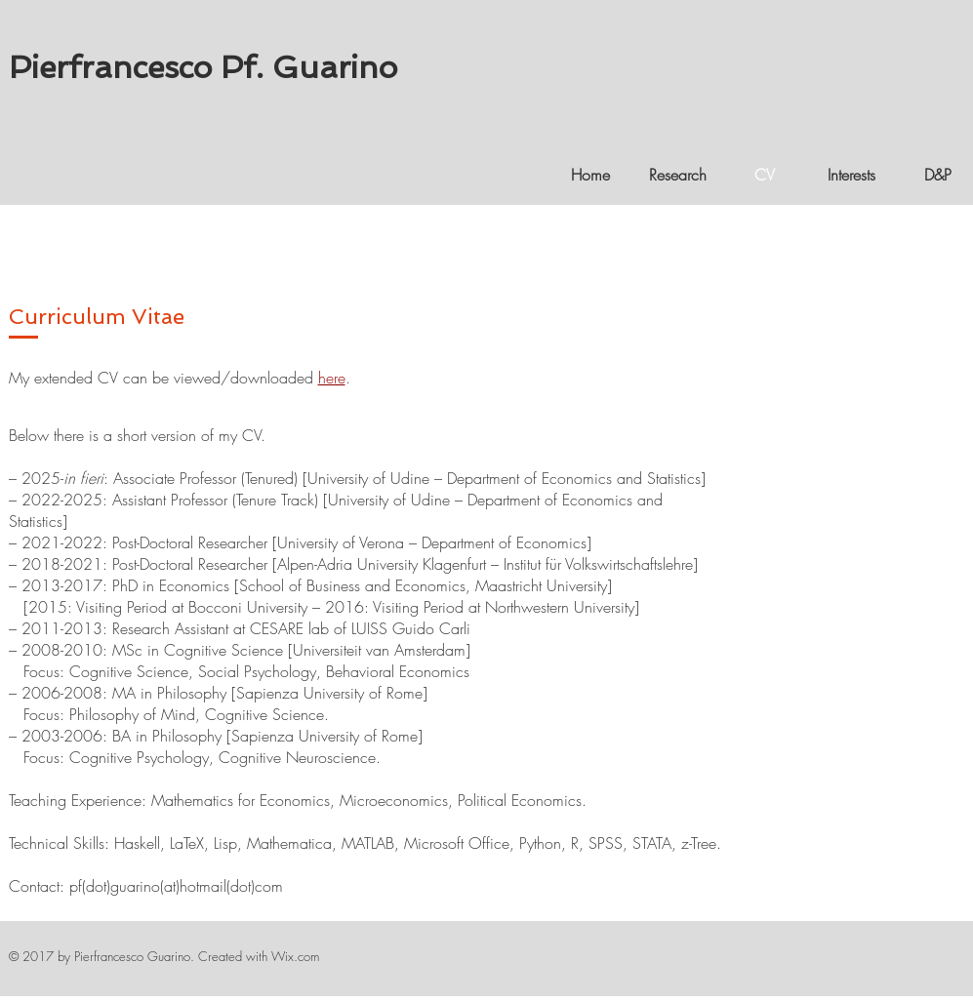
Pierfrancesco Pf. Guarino (203, 67)
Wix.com (295, 956)
